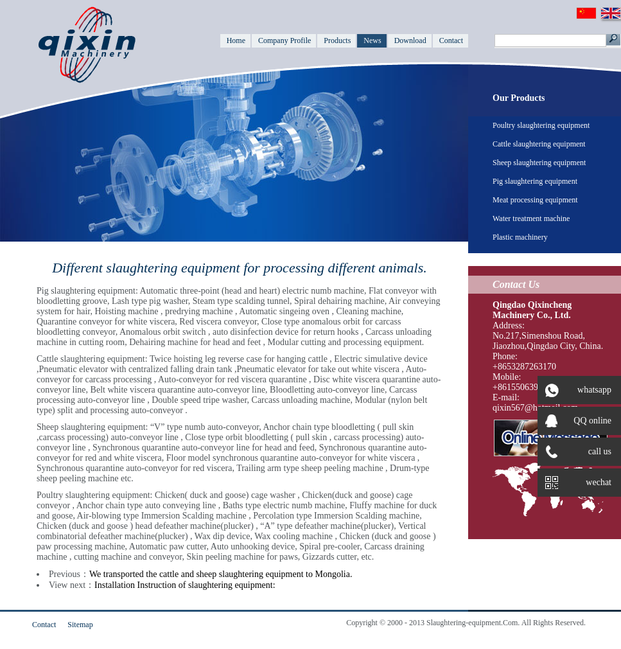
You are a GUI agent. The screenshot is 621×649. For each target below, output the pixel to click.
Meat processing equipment (535, 199)
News (372, 40)
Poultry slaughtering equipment (541, 125)
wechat (574, 482)
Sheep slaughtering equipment (539, 162)
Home (236, 40)
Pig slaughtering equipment (535, 181)
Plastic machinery (520, 237)
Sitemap (79, 624)
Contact (451, 40)
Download (410, 40)
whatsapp (574, 390)
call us (578, 451)
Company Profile (284, 40)
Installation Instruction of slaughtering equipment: (185, 585)
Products (337, 40)
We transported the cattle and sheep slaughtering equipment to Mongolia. (220, 574)
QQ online (578, 420)
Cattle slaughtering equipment (539, 143)
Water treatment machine (531, 218)
